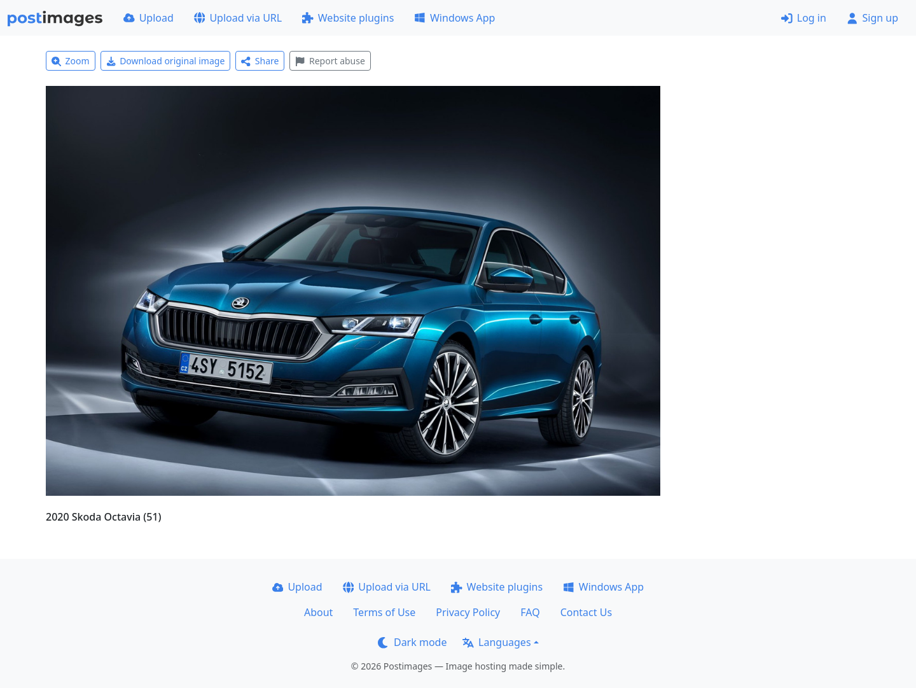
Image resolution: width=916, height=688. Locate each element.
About (318, 612)
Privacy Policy (468, 612)
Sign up (872, 18)
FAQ (529, 612)
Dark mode (412, 642)
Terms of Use (384, 612)
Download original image (165, 61)
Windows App (454, 18)
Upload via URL (238, 18)
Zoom (71, 61)
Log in (803, 18)
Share (260, 61)
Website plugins (348, 18)
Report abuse (329, 61)
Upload (148, 18)
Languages (496, 642)
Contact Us (586, 612)
